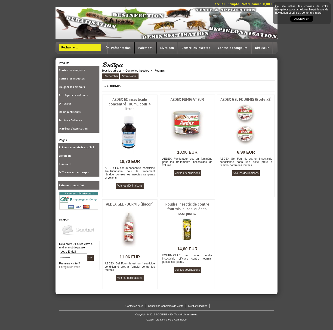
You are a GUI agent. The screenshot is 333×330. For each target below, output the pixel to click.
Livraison (167, 48)
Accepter (301, 18)
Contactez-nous (134, 306)
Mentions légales (197, 306)
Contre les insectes (196, 48)
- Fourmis (159, 70)
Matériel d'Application (73, 128)
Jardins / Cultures (70, 120)
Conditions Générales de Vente (165, 306)
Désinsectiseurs (70, 112)
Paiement (145, 48)
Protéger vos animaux (73, 95)
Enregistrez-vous (69, 267)
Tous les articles (111, 70)
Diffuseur (262, 48)
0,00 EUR (269, 4)
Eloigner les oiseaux (72, 87)
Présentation (121, 48)
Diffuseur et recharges (74, 172)
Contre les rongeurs (232, 48)
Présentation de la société (76, 147)
